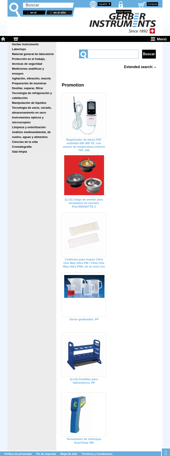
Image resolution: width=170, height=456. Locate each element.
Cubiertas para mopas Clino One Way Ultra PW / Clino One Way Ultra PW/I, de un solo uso (84, 263)
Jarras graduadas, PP (84, 319)
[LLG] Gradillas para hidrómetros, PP (84, 380)
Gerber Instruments (25, 44)
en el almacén (31, 13)
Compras (152, 4)
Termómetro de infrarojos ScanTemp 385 (83, 440)
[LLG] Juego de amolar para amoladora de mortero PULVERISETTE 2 (84, 203)
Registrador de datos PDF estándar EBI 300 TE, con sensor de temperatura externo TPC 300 (84, 145)
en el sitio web (57, 13)
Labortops (19, 49)
